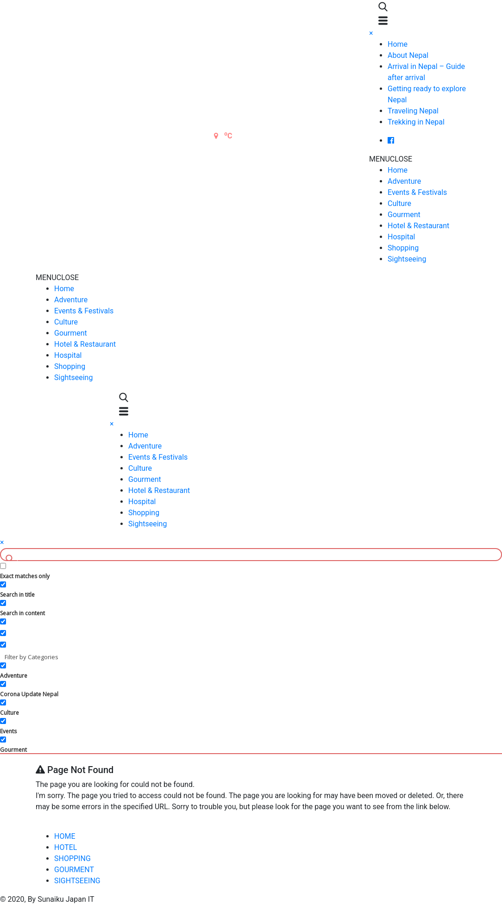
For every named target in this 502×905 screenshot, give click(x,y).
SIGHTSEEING (77, 880)
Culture (399, 203)
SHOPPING (72, 858)
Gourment (404, 214)
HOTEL (65, 847)
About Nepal (408, 55)
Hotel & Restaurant (418, 225)
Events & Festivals (417, 192)
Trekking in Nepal (416, 122)
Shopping (403, 247)
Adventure (404, 181)
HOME (64, 836)
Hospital (401, 236)
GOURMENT (74, 869)
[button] (390, 159)
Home (398, 44)
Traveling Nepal (413, 110)
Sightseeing (407, 259)
